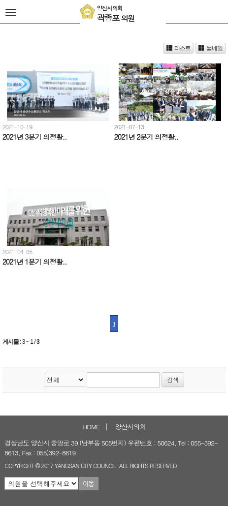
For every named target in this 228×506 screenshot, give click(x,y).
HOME (90, 426)
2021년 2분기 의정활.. (146, 137)
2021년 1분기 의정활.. (34, 262)
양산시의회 (130, 426)
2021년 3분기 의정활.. (34, 137)
